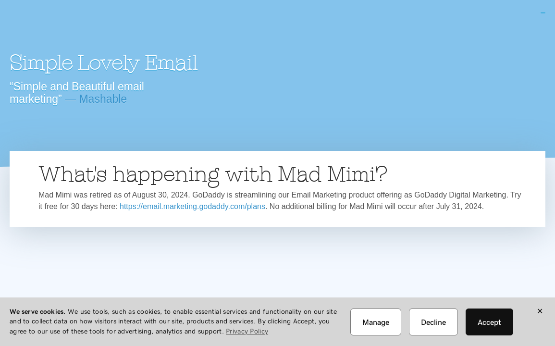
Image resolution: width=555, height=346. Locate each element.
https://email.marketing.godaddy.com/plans (192, 206)
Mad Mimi (94, 26)
